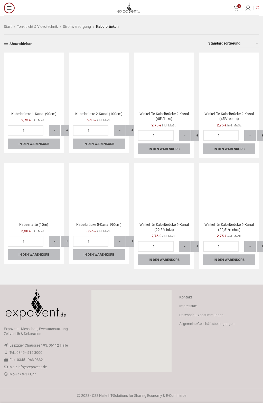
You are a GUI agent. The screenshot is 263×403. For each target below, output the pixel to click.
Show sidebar (21, 44)
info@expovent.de (32, 367)
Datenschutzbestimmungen (201, 315)
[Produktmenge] (25, 130)
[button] (131, 331)
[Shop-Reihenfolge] (233, 43)
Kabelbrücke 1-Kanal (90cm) (34, 114)
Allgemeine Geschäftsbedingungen (206, 324)
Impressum (188, 306)
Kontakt (185, 297)
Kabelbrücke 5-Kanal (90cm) (98, 224)
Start (8, 26)
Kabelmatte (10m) (33, 224)
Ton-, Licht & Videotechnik (38, 26)
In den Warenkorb (33, 144)
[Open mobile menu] (9, 8)
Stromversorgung (77, 26)
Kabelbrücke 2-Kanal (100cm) (99, 114)
